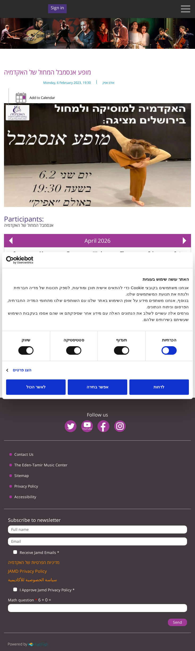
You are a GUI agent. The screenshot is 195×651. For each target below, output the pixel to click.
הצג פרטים (22, 370)
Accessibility (25, 496)
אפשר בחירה (97, 387)
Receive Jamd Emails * (33, 552)
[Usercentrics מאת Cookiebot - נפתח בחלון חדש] (29, 260)
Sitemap (21, 475)
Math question (22, 599)
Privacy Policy (26, 486)
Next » (184, 240)
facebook (103, 426)
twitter (71, 426)
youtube (87, 426)
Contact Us (23, 454)
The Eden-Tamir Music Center (40, 464)
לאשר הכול (36, 387)
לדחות (159, 387)
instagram (120, 426)
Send (177, 622)
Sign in (57, 8)
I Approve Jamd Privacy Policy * (41, 590)
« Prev (10, 240)
